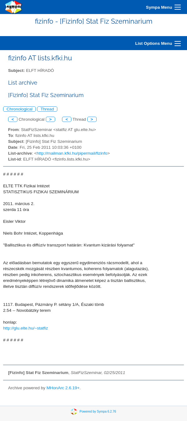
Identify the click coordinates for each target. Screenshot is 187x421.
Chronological (19, 109)
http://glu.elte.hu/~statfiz (25, 328)
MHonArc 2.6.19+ (62, 388)
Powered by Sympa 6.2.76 (97, 411)
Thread (47, 109)
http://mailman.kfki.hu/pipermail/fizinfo (72, 153)
